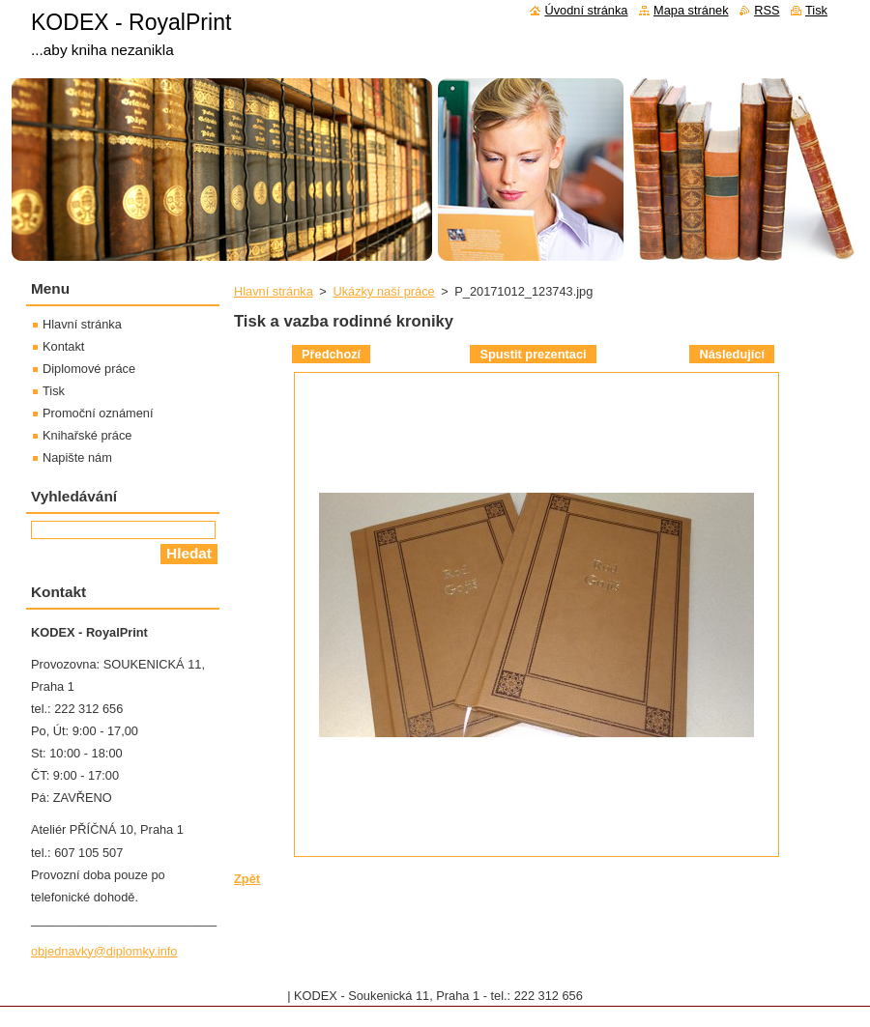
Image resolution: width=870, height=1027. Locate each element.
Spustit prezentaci (532, 354)
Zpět (247, 878)
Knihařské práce (87, 435)
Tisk (54, 391)
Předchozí (331, 354)
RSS (766, 10)
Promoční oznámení (98, 413)
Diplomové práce (89, 368)
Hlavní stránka (273, 291)
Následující (732, 354)
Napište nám (77, 457)
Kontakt (63, 346)
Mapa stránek (691, 10)
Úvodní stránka (585, 10)
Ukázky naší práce (383, 291)
